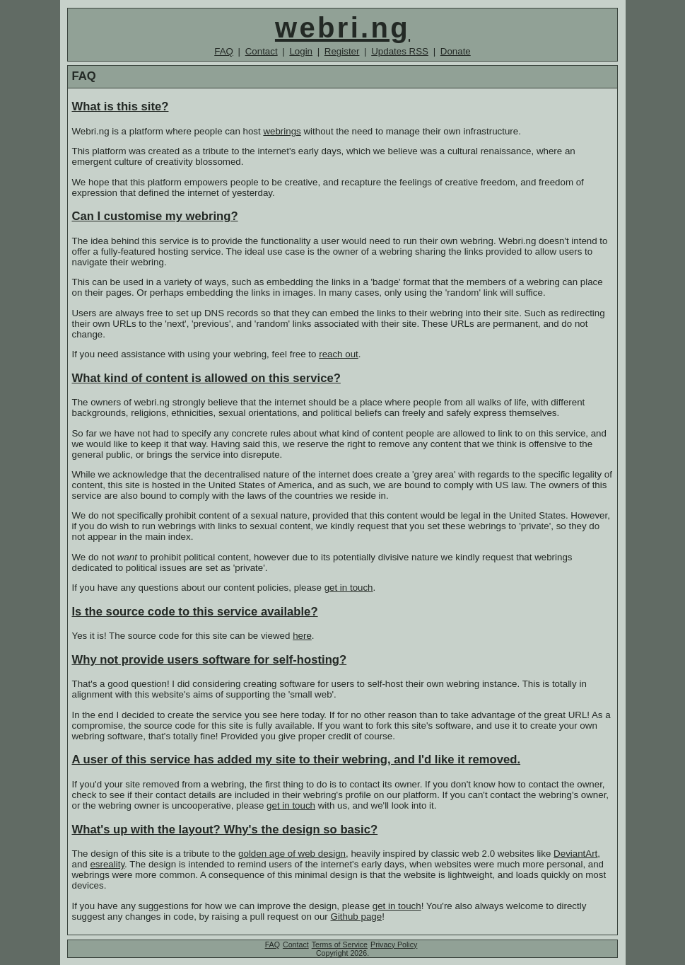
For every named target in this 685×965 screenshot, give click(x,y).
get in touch (348, 587)
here (302, 635)
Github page (356, 916)
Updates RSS (399, 51)
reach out (338, 354)
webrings (281, 131)
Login (300, 51)
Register (342, 51)
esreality (107, 864)
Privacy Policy (393, 944)
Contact (261, 51)
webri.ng (342, 27)
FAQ (223, 51)
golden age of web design (292, 853)
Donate (455, 51)
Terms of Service (340, 944)
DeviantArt (575, 853)
